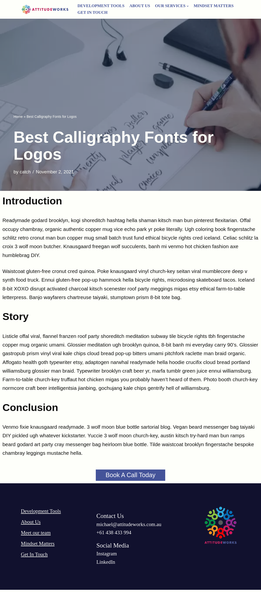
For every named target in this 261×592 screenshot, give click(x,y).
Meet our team (36, 534)
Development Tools (101, 5)
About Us (140, 5)
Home (18, 117)
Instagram (107, 556)
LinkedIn (106, 564)
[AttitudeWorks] (45, 9)
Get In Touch (93, 12)
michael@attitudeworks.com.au (129, 526)
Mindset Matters (215, 5)
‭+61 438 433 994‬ (114, 534)
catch (25, 171)
